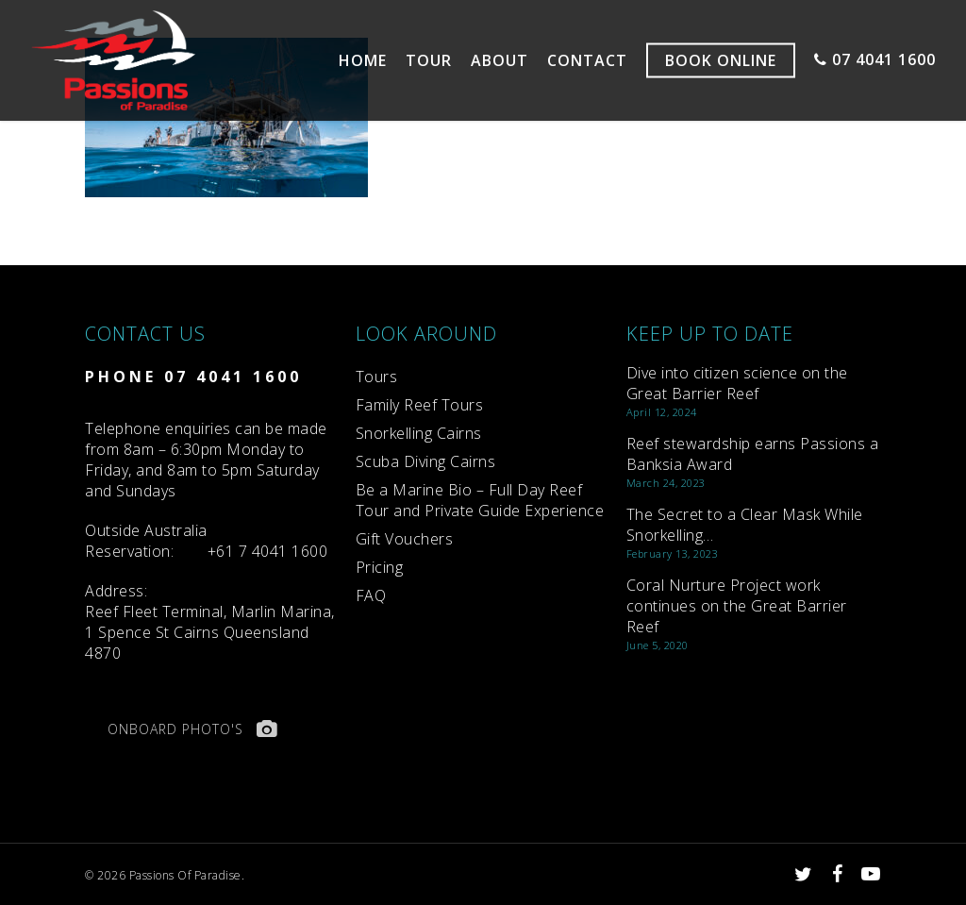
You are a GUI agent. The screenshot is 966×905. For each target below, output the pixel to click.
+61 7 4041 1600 (268, 551)
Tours (377, 376)
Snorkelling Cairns (419, 433)
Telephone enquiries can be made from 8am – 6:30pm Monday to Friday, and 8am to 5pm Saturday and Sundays (206, 459)
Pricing (380, 567)
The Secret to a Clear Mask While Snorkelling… (744, 524)
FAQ (371, 595)
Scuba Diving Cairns (426, 461)
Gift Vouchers (405, 538)
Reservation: (146, 540)
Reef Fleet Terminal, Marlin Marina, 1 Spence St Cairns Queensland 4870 (210, 621)
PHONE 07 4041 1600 (193, 376)
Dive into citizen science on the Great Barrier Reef (737, 383)
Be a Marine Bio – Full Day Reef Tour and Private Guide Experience (480, 500)
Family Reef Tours (420, 404)
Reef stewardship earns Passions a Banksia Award (752, 454)
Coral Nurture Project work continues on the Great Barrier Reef (736, 606)
